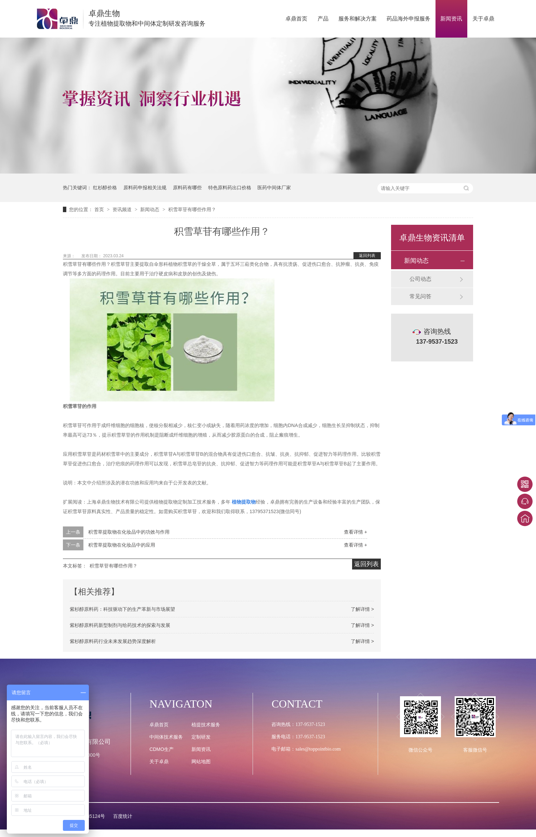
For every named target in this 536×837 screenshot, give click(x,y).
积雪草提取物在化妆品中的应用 (121, 545)
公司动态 (420, 279)
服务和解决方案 (357, 19)
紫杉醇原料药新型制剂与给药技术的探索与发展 (120, 625)
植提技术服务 (205, 724)
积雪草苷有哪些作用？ (192, 209)
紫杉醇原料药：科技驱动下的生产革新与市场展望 (122, 609)
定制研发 (201, 737)
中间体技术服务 (166, 737)
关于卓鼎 (483, 19)
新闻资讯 (451, 19)
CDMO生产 (161, 749)
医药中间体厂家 (274, 187)
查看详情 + (355, 532)
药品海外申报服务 (408, 19)
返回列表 (367, 255)
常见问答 (420, 296)
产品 (323, 19)
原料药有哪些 (187, 187)
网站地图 (201, 761)
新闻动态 (150, 209)
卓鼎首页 (296, 19)
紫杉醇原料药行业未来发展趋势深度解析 (113, 641)
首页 (99, 209)
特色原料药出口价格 (229, 187)
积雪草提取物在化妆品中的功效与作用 (129, 532)
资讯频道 (122, 209)
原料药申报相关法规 (144, 187)
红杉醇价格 (105, 187)
